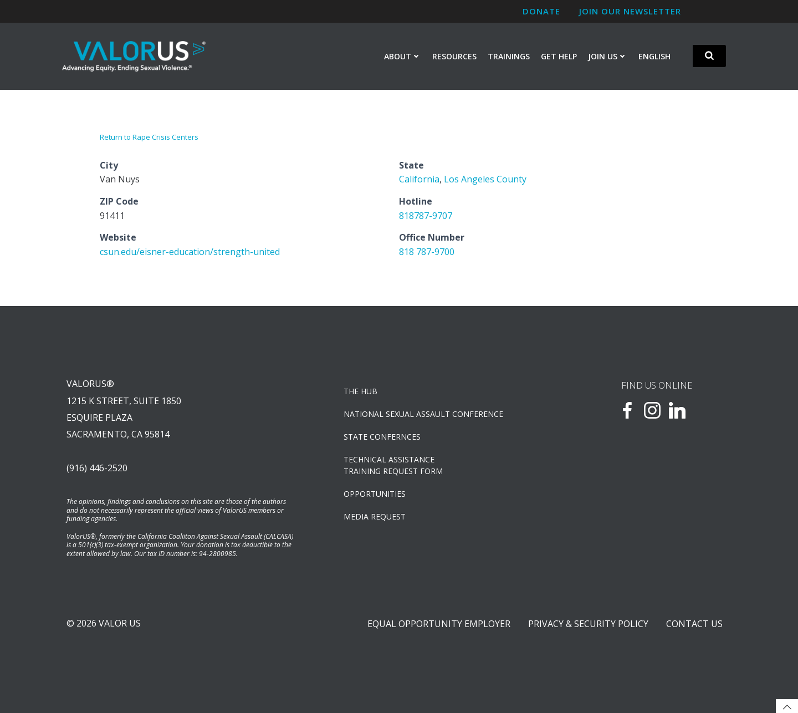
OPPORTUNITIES (375, 493)
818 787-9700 (426, 252)
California (419, 179)
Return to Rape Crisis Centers (149, 137)
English (654, 56)
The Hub (360, 391)
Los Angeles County (485, 179)
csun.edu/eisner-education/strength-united (190, 252)
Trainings (509, 56)
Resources (454, 56)
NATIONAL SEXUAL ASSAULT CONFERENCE (423, 414)
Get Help (559, 56)
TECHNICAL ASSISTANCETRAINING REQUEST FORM (393, 465)
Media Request (375, 516)
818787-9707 (425, 216)
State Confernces (382, 436)
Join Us (607, 56)
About (402, 56)
